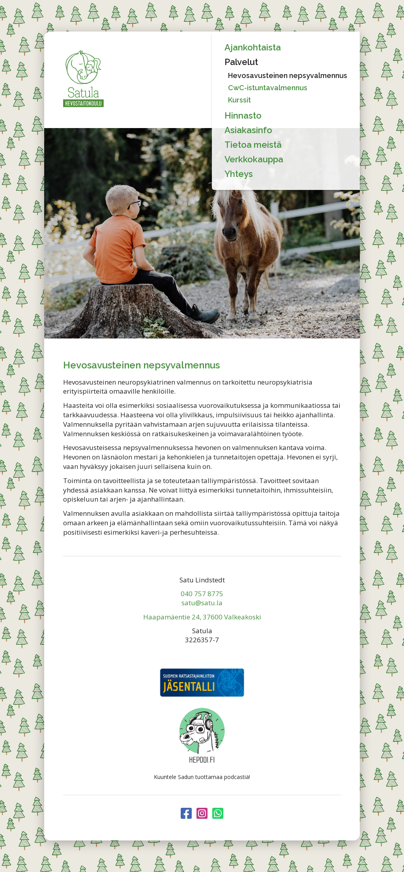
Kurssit (239, 100)
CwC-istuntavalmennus (267, 88)
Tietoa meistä (253, 144)
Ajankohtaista (252, 47)
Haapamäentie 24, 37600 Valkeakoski (202, 616)
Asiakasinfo (248, 130)
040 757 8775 (202, 593)
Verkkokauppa (253, 159)
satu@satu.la (202, 602)
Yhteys (238, 174)
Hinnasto (243, 115)
